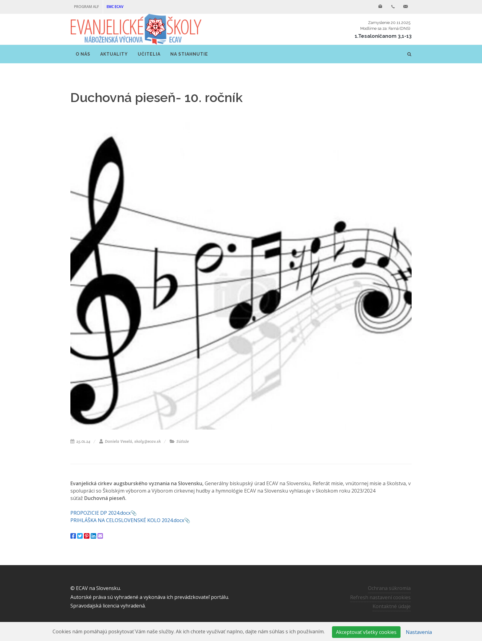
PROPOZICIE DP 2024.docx (100, 512)
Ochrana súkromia (389, 588)
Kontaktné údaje (392, 606)
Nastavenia (419, 632)
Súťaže (179, 441)
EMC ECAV (115, 6)
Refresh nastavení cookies (380, 597)
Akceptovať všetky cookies (366, 632)
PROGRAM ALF (86, 6)
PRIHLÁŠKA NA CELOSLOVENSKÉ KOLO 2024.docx (127, 520)
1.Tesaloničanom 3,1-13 (383, 36)
